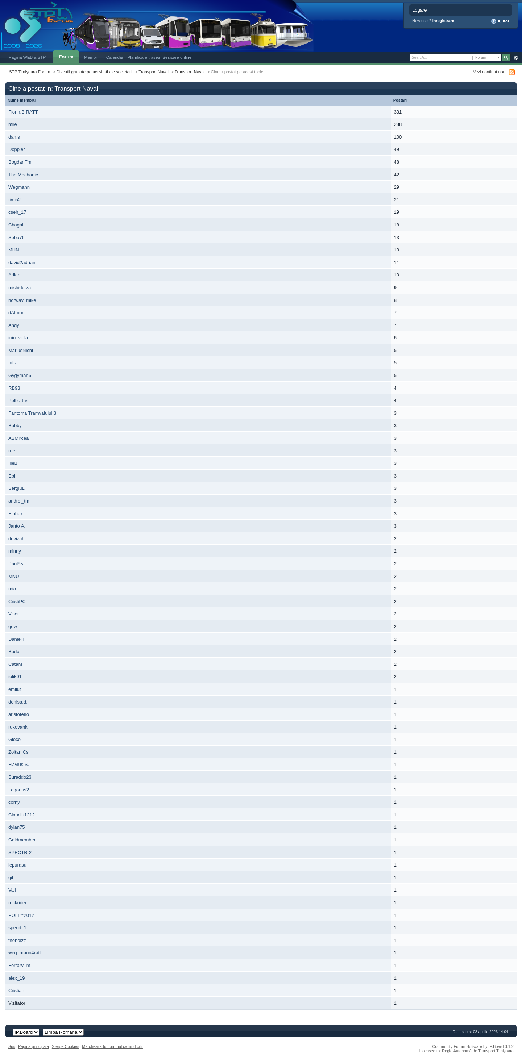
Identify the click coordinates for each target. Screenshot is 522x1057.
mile (12, 124)
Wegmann (19, 187)
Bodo (13, 651)
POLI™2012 (21, 915)
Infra (13, 362)
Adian (14, 275)
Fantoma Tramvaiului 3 (32, 413)
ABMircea (18, 438)
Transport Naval (153, 71)
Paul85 (15, 563)
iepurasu (17, 865)
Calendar (115, 57)
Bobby (15, 425)
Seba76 (16, 237)
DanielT (16, 639)
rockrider (17, 902)
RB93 (14, 388)
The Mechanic (23, 174)
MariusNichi (20, 350)
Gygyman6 (19, 375)
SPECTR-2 (20, 852)
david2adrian (21, 262)
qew (12, 626)
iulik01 (15, 676)
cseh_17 (17, 212)
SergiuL (16, 488)
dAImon (16, 312)
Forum (66, 57)
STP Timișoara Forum (29, 71)
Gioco (14, 739)
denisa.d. (18, 702)
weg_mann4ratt (24, 952)
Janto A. (16, 526)
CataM (15, 664)
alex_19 (16, 978)
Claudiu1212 (21, 815)
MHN (13, 250)
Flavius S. (18, 764)
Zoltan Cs (18, 752)
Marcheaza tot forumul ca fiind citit (112, 1046)
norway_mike (22, 300)
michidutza (19, 287)
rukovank (18, 727)
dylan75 (16, 827)
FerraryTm (19, 965)
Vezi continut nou (489, 71)
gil (10, 877)
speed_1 (17, 927)
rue (11, 451)
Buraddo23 (20, 777)
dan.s (14, 137)
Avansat (515, 57)
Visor (13, 613)
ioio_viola (18, 337)
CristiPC (17, 601)
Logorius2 (18, 789)
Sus (11, 1046)
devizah (16, 538)
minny (14, 551)
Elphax (15, 513)
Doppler (16, 149)
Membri (91, 57)
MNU (13, 576)
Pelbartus (18, 400)
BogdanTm (20, 162)
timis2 (14, 199)
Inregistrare (443, 21)
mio (12, 588)
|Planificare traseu (143, 57)
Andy (13, 325)
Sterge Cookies (65, 1046)
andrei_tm (18, 501)
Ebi (11, 476)
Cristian (16, 990)
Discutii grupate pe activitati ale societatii (95, 71)
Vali (12, 890)
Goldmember (22, 840)
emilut (14, 689)
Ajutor (500, 21)
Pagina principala (33, 1046)
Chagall (16, 225)
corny (14, 802)
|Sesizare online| (176, 57)
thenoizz (17, 940)
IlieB (12, 463)
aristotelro (18, 714)
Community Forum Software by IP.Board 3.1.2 (473, 1046)
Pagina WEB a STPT (28, 57)
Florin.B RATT (23, 112)
